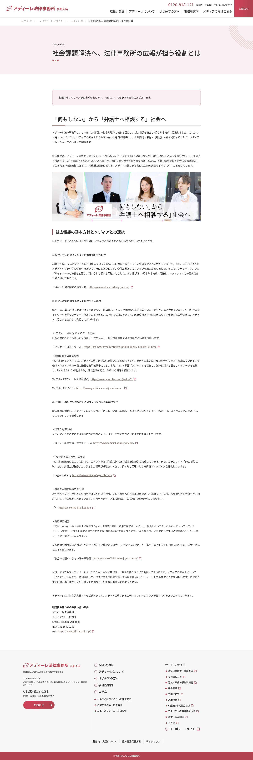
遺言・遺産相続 (176, 716)
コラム (102, 692)
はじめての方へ (108, 678)
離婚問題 (172, 688)
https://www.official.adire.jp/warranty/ (115, 558)
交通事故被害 (175, 676)
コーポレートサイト (182, 729)
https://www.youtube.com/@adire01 (112, 379)
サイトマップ (153, 741)
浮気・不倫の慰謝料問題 (180, 682)
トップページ (26, 21)
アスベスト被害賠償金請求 (181, 711)
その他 (171, 722)
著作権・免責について (105, 741)
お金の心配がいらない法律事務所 (114, 699)
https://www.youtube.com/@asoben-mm (99, 388)
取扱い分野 (105, 665)
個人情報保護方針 (131, 741)
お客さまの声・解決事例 (109, 705)
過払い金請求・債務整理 (180, 670)
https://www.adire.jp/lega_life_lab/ (92, 475)
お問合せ (243, 8)
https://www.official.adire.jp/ (74, 631)
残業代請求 (173, 694)
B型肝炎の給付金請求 (179, 705)
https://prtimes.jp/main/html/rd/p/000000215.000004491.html (120, 347)
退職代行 (172, 699)
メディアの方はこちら (217, 11)
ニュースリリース (75, 21)
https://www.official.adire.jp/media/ (109, 287)
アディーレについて (111, 672)
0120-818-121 (181, 5)
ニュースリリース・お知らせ (49, 21)
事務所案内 (105, 685)
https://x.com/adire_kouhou (75, 507)
